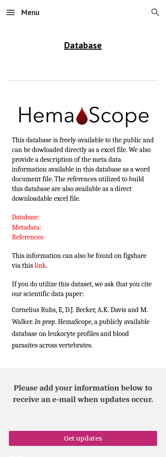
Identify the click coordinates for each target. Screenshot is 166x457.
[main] (83, 45)
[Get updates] (83, 438)
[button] (10, 12)
